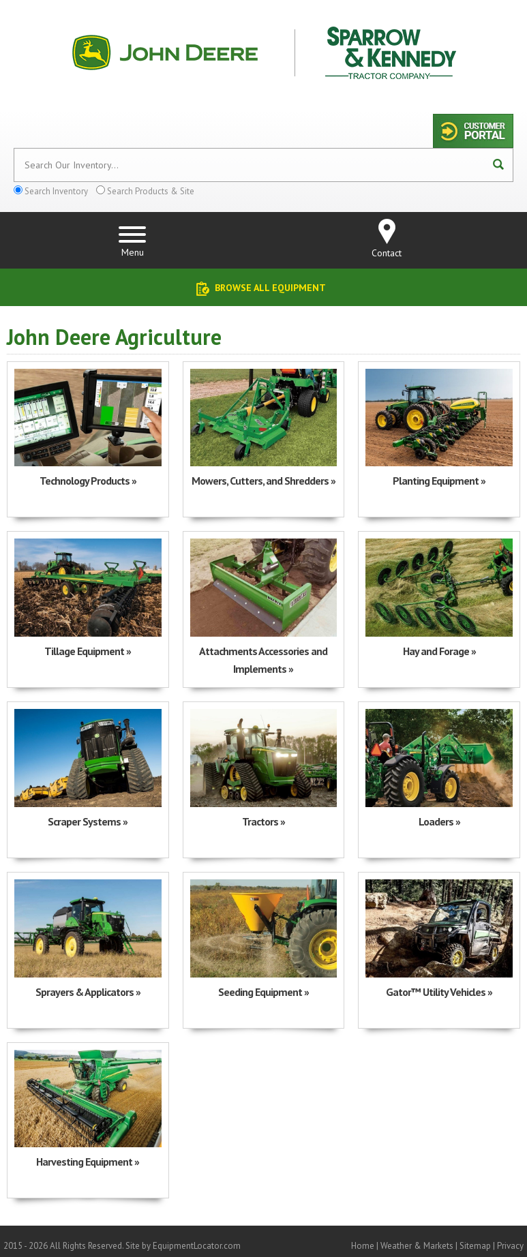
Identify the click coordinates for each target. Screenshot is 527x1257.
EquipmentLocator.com (197, 1246)
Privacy (510, 1246)
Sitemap (475, 1246)
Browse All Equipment (270, 288)
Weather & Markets (416, 1246)
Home (362, 1246)
